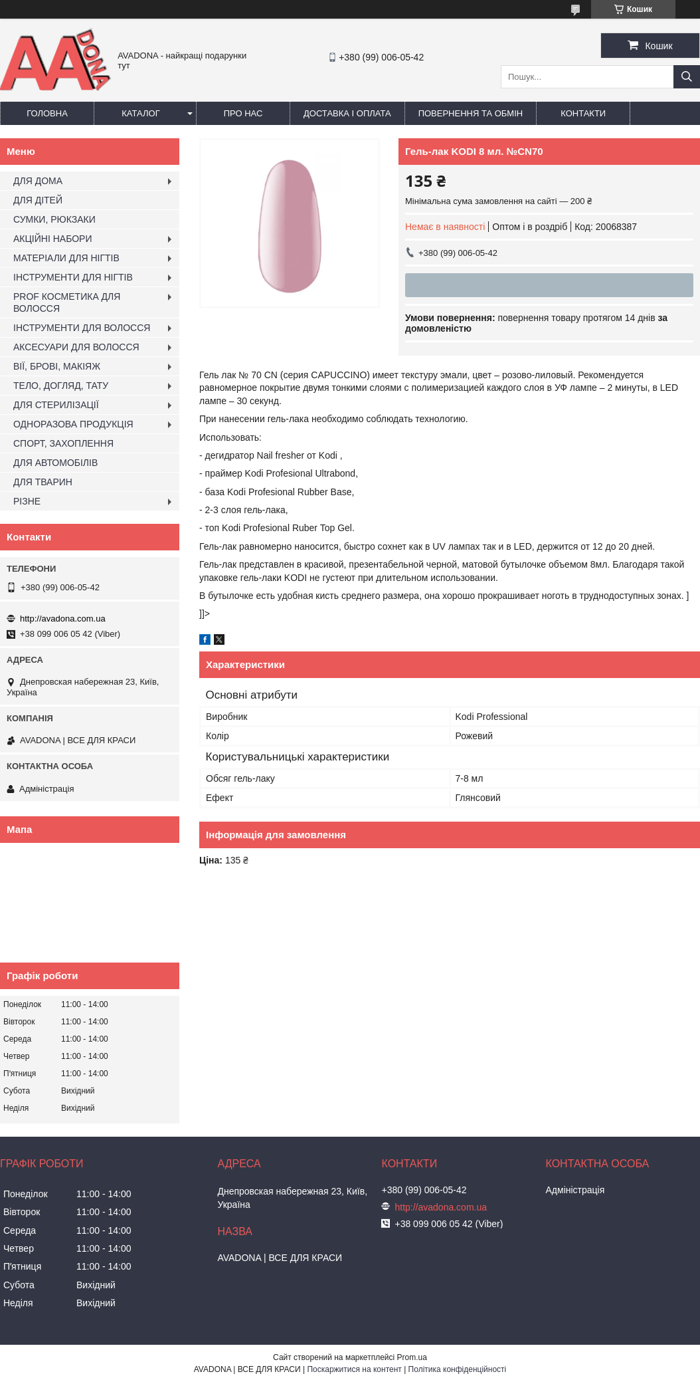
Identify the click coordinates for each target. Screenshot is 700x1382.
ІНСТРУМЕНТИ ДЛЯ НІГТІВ (73, 277)
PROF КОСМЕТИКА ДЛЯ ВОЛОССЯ (66, 302)
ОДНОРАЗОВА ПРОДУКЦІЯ (73, 424)
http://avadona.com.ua (63, 619)
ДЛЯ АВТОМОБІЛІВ (55, 462)
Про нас (243, 113)
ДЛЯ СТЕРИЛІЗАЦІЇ (56, 405)
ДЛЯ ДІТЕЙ (37, 200)
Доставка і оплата (347, 113)
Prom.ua (412, 1357)
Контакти (583, 113)
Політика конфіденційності (457, 1369)
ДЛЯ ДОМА (37, 180)
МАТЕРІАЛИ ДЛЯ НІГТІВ (66, 258)
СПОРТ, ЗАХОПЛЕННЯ (63, 443)
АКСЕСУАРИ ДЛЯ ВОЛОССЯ (76, 347)
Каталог (140, 113)
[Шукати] (686, 76)
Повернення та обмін (470, 113)
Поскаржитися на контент (354, 1369)
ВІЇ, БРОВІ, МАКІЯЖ (56, 366)
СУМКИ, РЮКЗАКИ (54, 219)
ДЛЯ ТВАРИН (42, 482)
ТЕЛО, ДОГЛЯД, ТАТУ (60, 385)
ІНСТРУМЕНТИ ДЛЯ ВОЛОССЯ (81, 327)
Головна (47, 113)
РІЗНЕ (27, 501)
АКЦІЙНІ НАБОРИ (52, 238)
